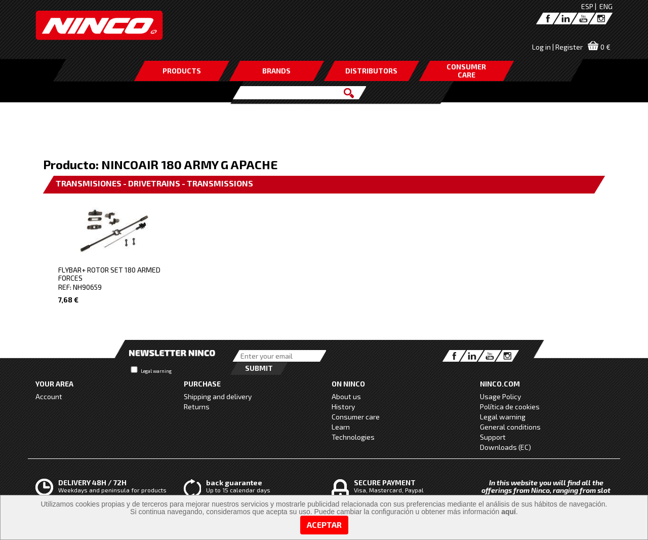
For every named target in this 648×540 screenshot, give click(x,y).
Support (493, 437)
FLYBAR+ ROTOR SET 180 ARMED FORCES (109, 273)
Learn (341, 426)
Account (48, 396)
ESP (587, 6)
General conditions (510, 426)
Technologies (353, 437)
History (343, 406)
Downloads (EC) (505, 447)
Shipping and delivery (218, 396)
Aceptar (324, 524)
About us (346, 396)
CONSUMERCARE (466, 70)
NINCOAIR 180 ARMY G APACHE (189, 164)
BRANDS (276, 70)
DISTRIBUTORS (371, 70)
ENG (606, 6)
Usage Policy (500, 396)
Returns (197, 406)
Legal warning (156, 371)
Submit (259, 368)
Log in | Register (557, 47)
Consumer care (356, 416)
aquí (508, 512)
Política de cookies (510, 406)
